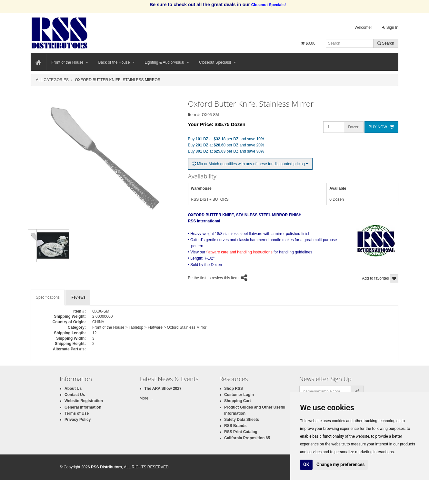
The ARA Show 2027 (163, 388)
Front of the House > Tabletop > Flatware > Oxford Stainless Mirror (149, 327)
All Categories (52, 80)
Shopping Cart (237, 401)
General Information (83, 407)
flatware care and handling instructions (239, 252)
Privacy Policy (78, 419)
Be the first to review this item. (214, 278)
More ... (146, 398)
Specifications (48, 297)
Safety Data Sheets (241, 419)
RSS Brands (235, 425)
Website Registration (84, 401)
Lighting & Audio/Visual (167, 62)
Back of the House (116, 62)
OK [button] (306, 464)
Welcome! (363, 27)
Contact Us (75, 394)
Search (385, 43)
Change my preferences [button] (340, 464)
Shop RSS (233, 388)
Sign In (390, 27)
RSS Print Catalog (240, 432)
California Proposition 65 (247, 438)
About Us (73, 388)
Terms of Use (77, 413)
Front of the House (69, 62)
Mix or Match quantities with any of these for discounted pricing (250, 164)
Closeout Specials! (217, 62)
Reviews (78, 297)
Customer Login (239, 394)
